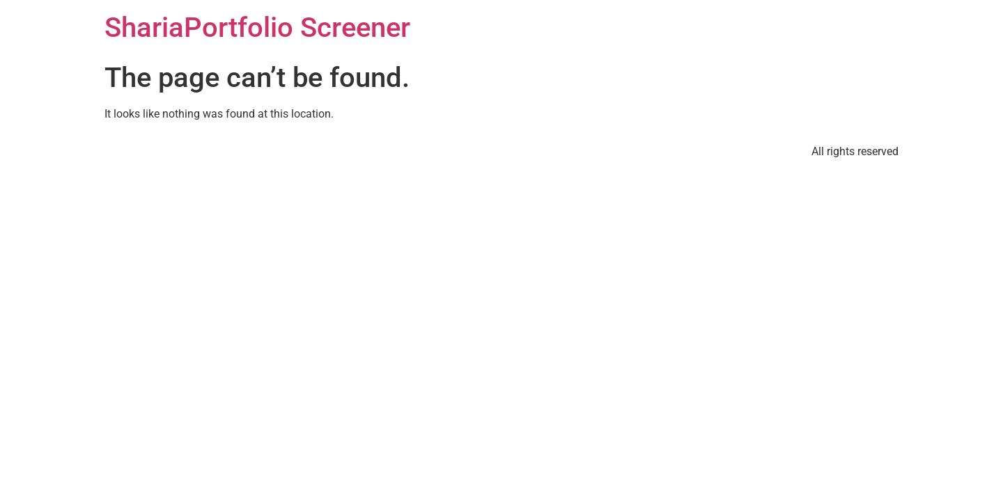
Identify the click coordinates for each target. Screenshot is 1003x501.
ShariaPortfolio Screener (257, 27)
